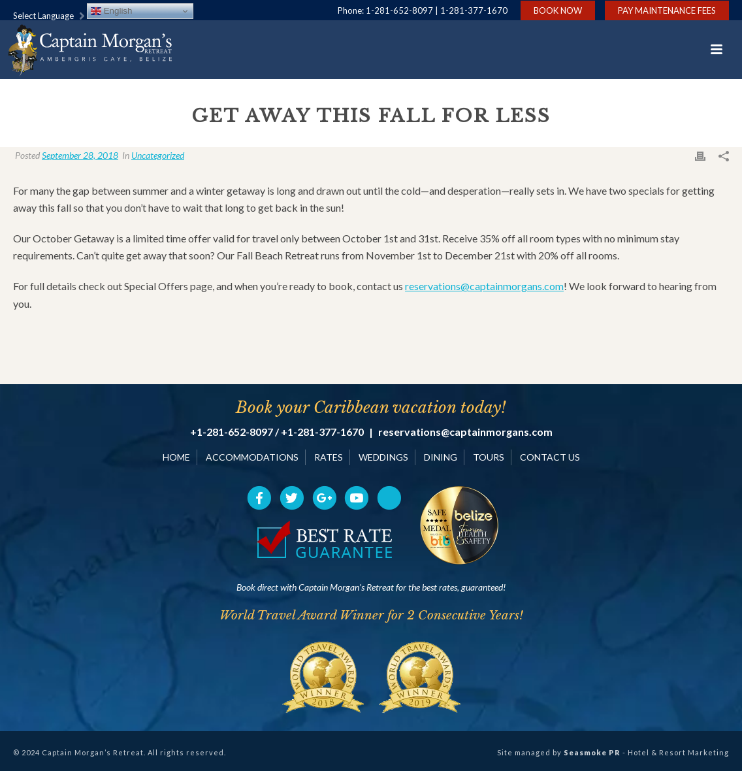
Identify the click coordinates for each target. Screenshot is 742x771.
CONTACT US (550, 457)
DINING (440, 457)
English (111, 11)
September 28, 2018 (80, 155)
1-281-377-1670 (474, 10)
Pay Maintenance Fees (667, 10)
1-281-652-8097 (399, 10)
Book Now (558, 10)
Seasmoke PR (592, 752)
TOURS (488, 457)
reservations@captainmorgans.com (484, 286)
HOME (176, 457)
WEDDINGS (383, 457)
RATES (328, 457)
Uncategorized (157, 155)
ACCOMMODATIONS (252, 457)
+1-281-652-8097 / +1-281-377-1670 (277, 432)
